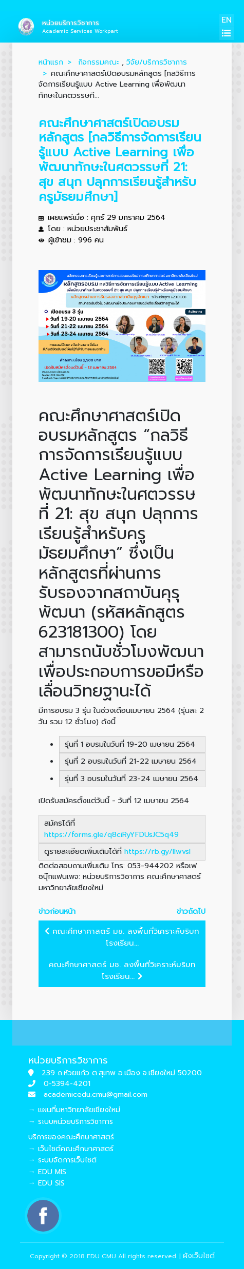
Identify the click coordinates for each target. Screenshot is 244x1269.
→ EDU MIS (47, 1171)
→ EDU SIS (46, 1183)
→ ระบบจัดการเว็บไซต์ (62, 1160)
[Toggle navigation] (226, 33)
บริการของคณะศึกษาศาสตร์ (71, 1137)
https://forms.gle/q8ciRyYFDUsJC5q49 (111, 834)
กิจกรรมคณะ (98, 62)
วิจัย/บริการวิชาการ (156, 62)
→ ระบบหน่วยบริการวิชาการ (70, 1121)
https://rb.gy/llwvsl (157, 851)
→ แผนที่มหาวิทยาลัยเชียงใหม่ (74, 1109)
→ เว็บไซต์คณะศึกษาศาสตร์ (71, 1148)
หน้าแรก (51, 62)
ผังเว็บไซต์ (199, 1256)
